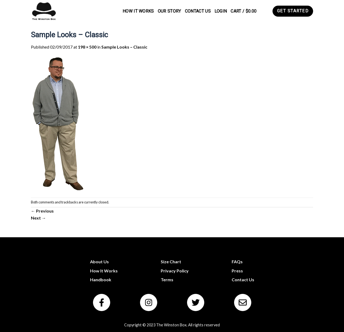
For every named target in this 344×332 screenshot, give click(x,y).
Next (38, 217)
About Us (99, 261)
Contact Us (198, 11)
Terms (167, 279)
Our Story (169, 11)
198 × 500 (87, 46)
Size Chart (171, 261)
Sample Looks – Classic (124, 46)
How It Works (138, 11)
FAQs (237, 261)
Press (237, 270)
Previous (42, 210)
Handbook (100, 279)
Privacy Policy (175, 270)
